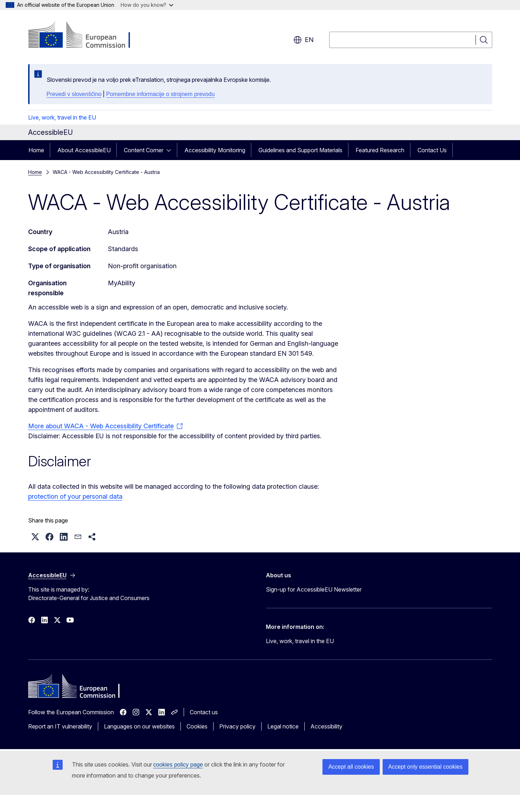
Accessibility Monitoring (214, 150)
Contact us (204, 712)
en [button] (303, 40)
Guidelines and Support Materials (300, 150)
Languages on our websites (139, 726)
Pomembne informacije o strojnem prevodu (160, 94)
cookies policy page (178, 765)
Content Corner (143, 150)
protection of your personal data (75, 496)
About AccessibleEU (84, 150)
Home (36, 150)
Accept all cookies (351, 767)
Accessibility (326, 726)
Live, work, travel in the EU (62, 117)
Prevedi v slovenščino (74, 94)
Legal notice (283, 726)
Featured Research (380, 150)
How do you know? (147, 5)
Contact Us (432, 150)
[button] (35, 536)
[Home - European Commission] (85, 35)
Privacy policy (237, 726)
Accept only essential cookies (425, 767)
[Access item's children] (171, 150)
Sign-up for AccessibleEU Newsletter (314, 589)
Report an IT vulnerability (60, 726)
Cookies (197, 726)
